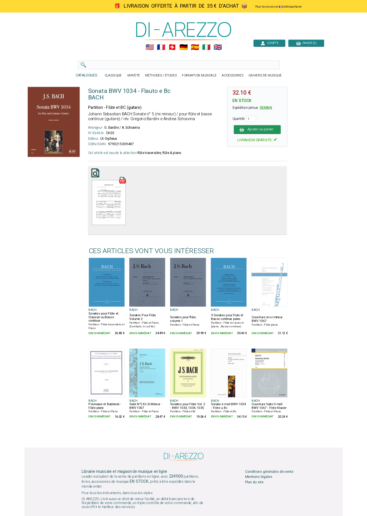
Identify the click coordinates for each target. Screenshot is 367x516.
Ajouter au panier (257, 129)
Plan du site (254, 482)
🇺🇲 (149, 47)
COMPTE (269, 43)
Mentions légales (258, 477)
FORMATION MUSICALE (199, 75)
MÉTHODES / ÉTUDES (161, 75)
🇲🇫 (161, 47)
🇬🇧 (217, 47)
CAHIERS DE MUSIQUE (265, 75)
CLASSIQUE (113, 75)
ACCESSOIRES (232, 75)
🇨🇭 (172, 47)
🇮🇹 (206, 47)
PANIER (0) (306, 43)
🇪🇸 (195, 47)
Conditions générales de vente (269, 472)
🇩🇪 (183, 47)
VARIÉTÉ (133, 75)
